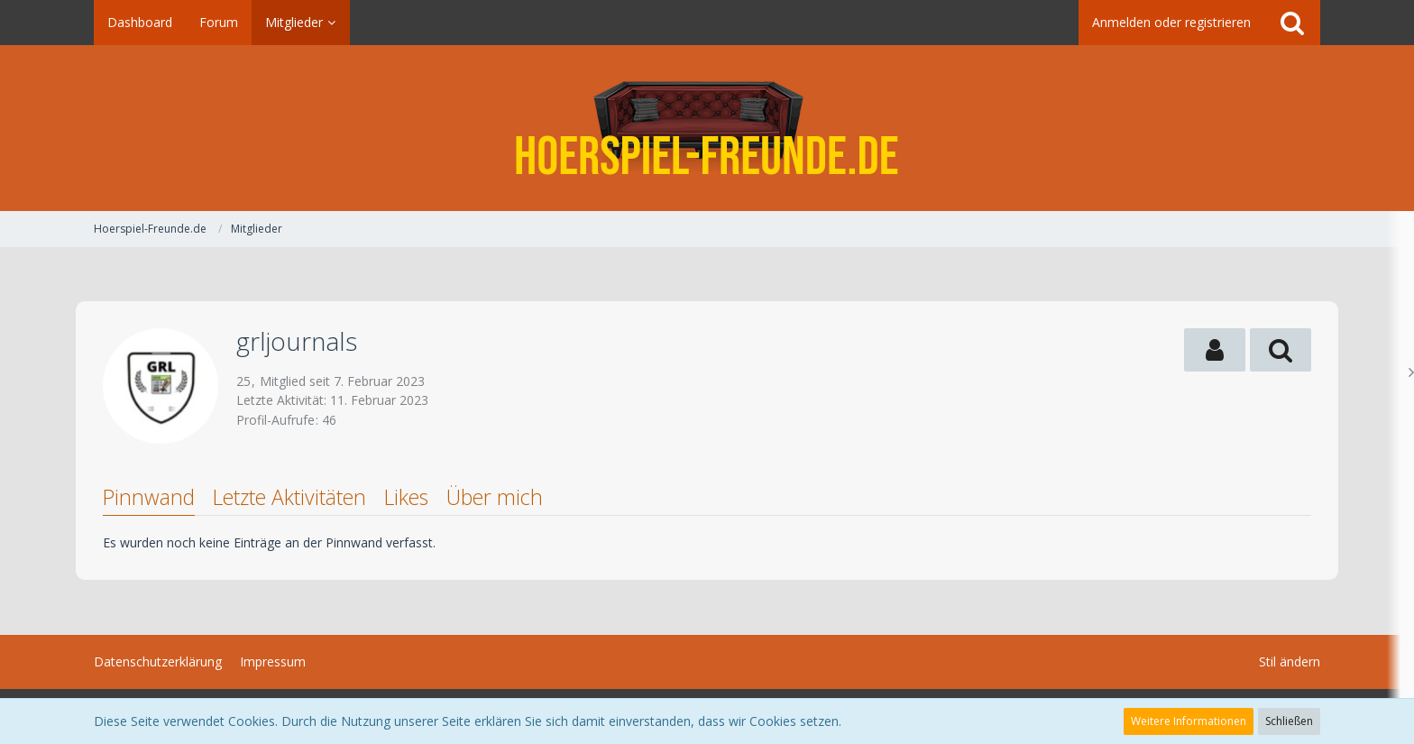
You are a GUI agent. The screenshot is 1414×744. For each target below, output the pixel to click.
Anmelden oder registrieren (1171, 22)
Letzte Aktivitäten (289, 496)
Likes (406, 496)
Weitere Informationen (1188, 721)
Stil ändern (1289, 661)
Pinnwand (149, 496)
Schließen (1289, 721)
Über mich (494, 496)
